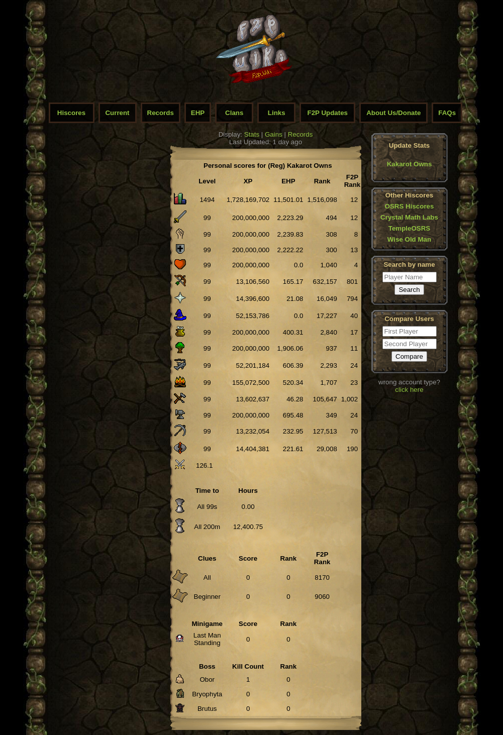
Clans (234, 113)
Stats (251, 134)
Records (160, 113)
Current (117, 113)
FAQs (447, 113)
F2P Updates (328, 113)
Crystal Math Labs (409, 217)
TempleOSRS (409, 228)
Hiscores (71, 113)
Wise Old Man (409, 239)
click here (409, 389)
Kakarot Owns (409, 164)
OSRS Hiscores (409, 206)
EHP (198, 113)
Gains (273, 134)
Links (276, 113)
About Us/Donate (393, 113)
